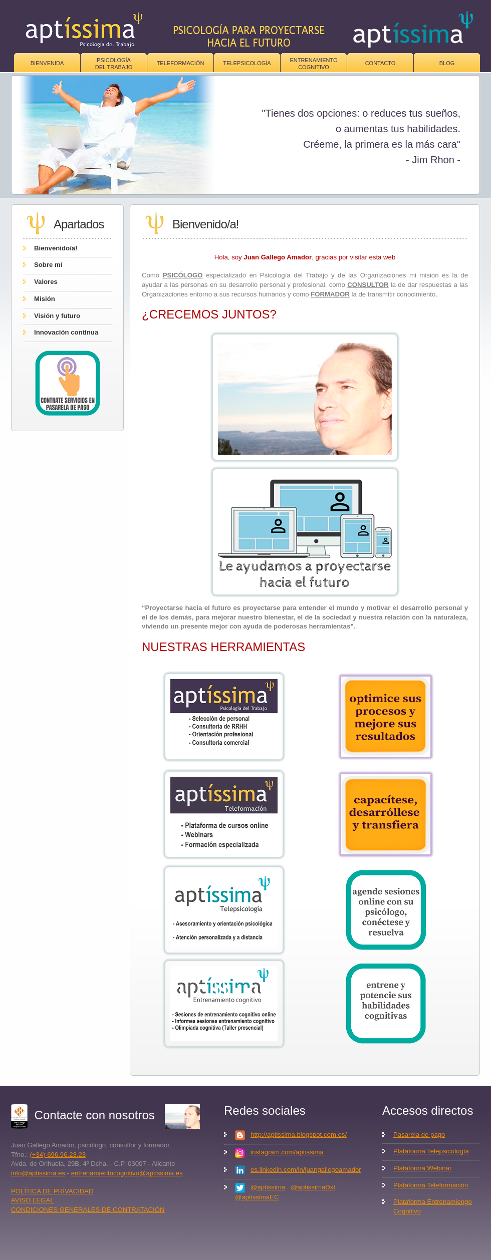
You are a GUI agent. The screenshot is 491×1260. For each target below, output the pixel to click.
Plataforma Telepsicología (431, 1151)
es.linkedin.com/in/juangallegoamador (306, 1169)
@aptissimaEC (257, 1197)
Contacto (380, 63)
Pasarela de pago (419, 1134)
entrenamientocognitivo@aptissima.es (127, 1173)
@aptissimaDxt (313, 1187)
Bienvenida (47, 63)
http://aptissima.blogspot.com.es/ (299, 1134)
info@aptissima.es (38, 1173)
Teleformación (180, 63)
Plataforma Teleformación (430, 1185)
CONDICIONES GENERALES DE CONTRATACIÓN (88, 1209)
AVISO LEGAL (32, 1200)
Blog (447, 63)
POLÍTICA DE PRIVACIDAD (52, 1191)
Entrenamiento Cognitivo (313, 63)
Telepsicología (247, 63)
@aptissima (268, 1187)
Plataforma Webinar (422, 1168)
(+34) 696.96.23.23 (58, 1154)
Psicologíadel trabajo (114, 63)
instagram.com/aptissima (287, 1152)
